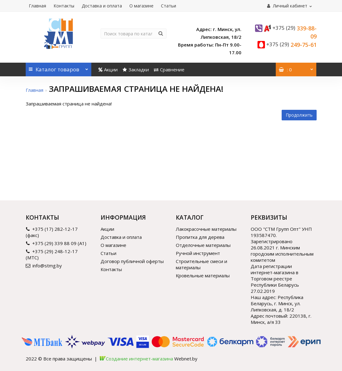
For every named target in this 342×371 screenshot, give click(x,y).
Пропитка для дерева (200, 237)
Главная (37, 6)
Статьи (168, 6)
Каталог (59, 68)
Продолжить (299, 115)
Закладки (136, 69)
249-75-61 (291, 44)
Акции (108, 69)
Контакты (64, 6)
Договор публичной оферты (132, 261)
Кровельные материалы (203, 275)
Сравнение (169, 69)
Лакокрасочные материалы (206, 229)
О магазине (141, 6)
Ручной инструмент (198, 253)
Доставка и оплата (102, 6)
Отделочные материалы (203, 245)
